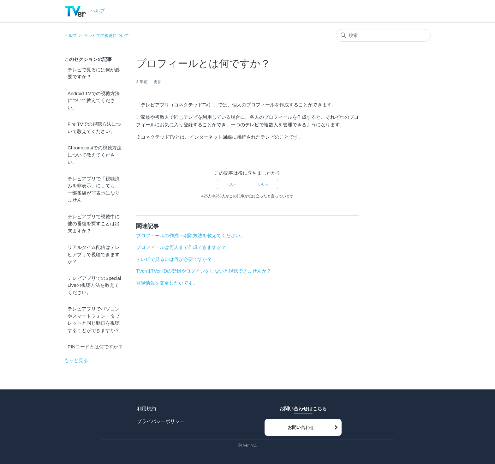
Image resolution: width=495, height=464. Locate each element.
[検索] (383, 35)
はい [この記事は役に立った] (231, 184)
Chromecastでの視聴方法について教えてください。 (95, 155)
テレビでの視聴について (106, 35)
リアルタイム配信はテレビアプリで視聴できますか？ (94, 254)
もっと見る (76, 360)
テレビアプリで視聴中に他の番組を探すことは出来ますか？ (94, 223)
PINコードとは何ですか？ (95, 346)
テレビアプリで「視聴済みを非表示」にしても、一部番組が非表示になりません (94, 189)
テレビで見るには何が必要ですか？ (94, 73)
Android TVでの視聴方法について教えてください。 (94, 100)
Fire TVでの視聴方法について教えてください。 (94, 127)
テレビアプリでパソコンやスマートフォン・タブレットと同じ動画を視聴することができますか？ (94, 319)
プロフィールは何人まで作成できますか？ (181, 247)
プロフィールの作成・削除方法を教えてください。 (190, 235)
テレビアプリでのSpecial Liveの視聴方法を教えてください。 (94, 285)
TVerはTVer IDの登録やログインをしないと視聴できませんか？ (203, 271)
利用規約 (146, 408)
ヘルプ (70, 35)
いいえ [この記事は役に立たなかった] (264, 184)
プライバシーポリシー (160, 421)
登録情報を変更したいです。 (167, 283)
